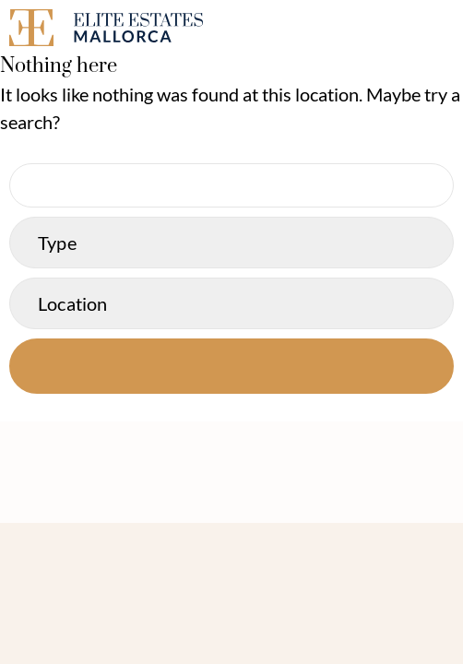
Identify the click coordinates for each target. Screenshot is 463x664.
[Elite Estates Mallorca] (116, 31)
